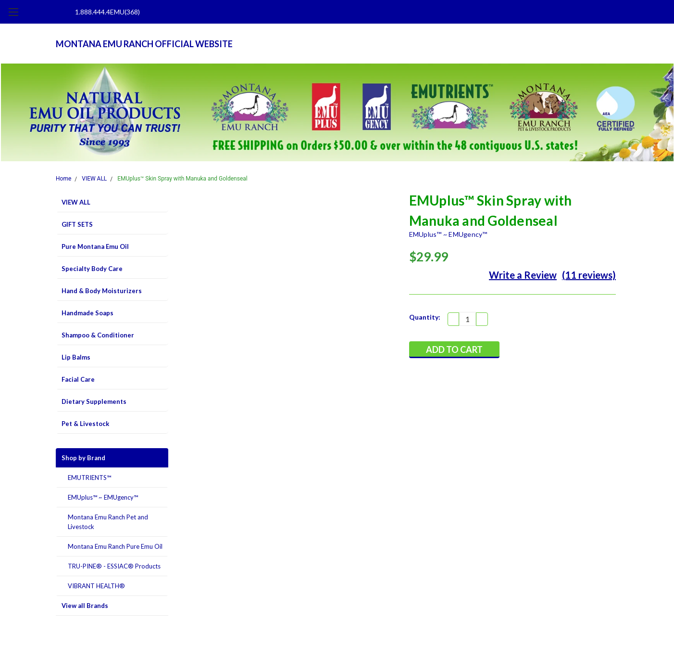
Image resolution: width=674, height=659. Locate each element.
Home (63, 178)
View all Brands (85, 605)
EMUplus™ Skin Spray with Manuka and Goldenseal (182, 178)
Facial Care (78, 379)
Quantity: (424, 317)
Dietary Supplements (94, 401)
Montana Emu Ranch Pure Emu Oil (115, 546)
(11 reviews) (589, 275)
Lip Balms (76, 357)
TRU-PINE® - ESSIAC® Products (114, 566)
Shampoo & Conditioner (98, 335)
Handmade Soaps (87, 313)
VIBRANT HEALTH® (96, 586)
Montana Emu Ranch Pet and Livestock (108, 521)
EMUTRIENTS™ (89, 477)
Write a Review (523, 275)
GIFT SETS (77, 224)
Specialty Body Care (92, 268)
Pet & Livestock (85, 423)
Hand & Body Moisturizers (102, 291)
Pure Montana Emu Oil (95, 246)
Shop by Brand (83, 458)
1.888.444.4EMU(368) (107, 12)
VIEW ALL (94, 178)
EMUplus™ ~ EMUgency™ (103, 497)
